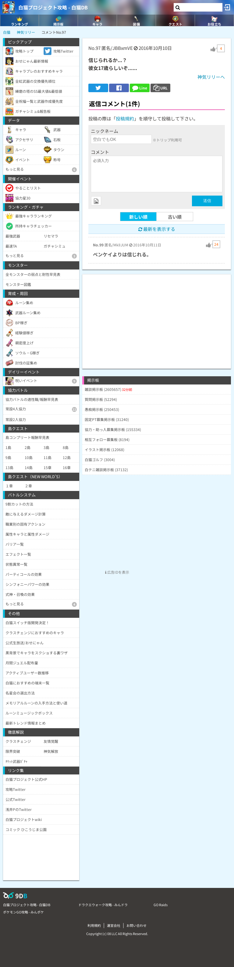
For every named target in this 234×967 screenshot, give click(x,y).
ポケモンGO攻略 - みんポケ (23, 912)
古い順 (175, 217)
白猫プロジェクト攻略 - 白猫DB (53, 7)
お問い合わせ (136, 925)
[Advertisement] (156, 317)
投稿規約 (125, 118)
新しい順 (138, 217)
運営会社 (113, 925)
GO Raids (161, 904)
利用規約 (94, 925)
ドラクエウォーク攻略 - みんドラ (103, 904)
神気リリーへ (211, 77)
